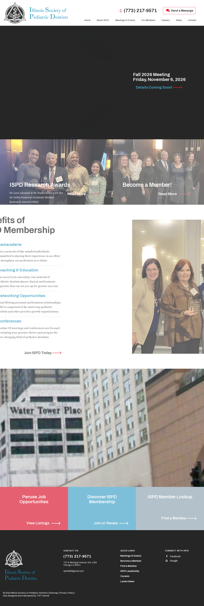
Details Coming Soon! (154, 87)
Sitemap (53, 593)
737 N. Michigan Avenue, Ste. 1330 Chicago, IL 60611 (80, 563)
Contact (192, 20)
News (179, 20)
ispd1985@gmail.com (73, 571)
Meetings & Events (125, 20)
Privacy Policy (66, 593)
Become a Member (130, 561)
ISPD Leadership (129, 571)
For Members (148, 20)
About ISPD (103, 20)
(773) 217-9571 (137, 10)
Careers (165, 20)
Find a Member (128, 566)
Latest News (127, 581)
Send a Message (179, 10)
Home (87, 20)
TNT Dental (43, 595)
